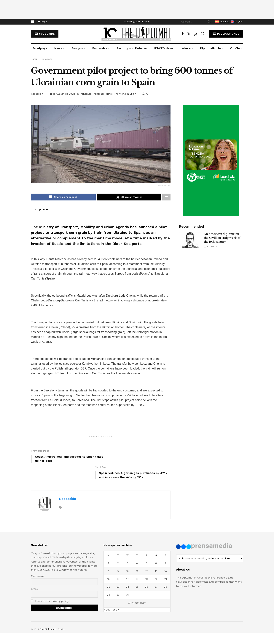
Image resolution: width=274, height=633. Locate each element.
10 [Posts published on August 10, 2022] (127, 555)
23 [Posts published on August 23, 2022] (118, 570)
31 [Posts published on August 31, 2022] (127, 578)
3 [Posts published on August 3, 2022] (127, 547)
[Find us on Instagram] (202, 34)
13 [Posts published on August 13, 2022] (156, 555)
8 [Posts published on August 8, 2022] (108, 555)
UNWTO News (163, 48)
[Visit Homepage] (137, 33)
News (58, 48)
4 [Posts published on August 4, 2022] (137, 547)
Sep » (116, 593)
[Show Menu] (32, 21)
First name (37, 559)
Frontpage (40, 48)
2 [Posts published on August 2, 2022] (118, 547)
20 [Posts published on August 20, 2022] (155, 563)
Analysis (77, 48)
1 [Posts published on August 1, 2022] (108, 547)
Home (34, 59)
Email (34, 572)
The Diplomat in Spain (52, 613)
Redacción (37, 93)
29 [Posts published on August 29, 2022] (108, 578)
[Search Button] (208, 22)
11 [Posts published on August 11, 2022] (137, 555)
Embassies (99, 48)
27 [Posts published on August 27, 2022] (155, 570)
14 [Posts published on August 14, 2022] (165, 555)
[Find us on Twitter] (189, 34)
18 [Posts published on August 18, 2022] (137, 563)
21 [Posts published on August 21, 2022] (165, 563)
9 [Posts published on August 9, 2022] (118, 555)
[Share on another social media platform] (166, 197)
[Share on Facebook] (63, 197)
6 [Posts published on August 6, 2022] (156, 547)
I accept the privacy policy (50, 585)
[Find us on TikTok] (195, 34)
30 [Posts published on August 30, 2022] (118, 578)
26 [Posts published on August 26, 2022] (146, 570)
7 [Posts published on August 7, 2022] (165, 547)
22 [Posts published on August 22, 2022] (108, 570)
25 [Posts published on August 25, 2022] (137, 570)
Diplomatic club (211, 48)
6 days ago (212, 246)
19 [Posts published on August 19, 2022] (146, 563)
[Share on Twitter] (129, 197)
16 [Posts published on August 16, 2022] (118, 563)
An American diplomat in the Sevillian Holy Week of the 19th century (222, 237)
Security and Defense (132, 48)
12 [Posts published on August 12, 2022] (146, 555)
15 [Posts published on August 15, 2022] (108, 563)
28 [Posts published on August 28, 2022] (165, 570)
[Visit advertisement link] (211, 160)
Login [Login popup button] (42, 21)
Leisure (186, 48)
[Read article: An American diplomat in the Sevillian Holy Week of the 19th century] (190, 240)
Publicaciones (226, 33)
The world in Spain (125, 93)
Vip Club (236, 48)
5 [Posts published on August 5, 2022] (146, 547)
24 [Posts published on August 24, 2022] (127, 570)
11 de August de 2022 (62, 93)
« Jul (107, 593)
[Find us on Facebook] (183, 34)
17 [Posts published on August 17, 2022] (127, 563)
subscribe (45, 33)
